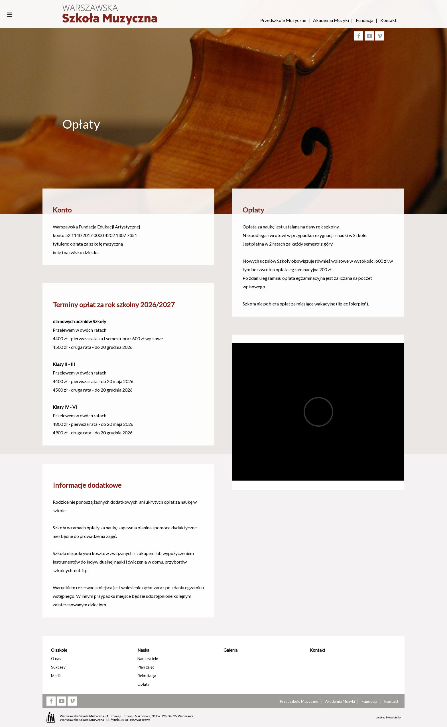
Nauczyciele (147, 658)
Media (56, 675)
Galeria (230, 650)
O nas (56, 658)
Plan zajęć (145, 667)
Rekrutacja (146, 675)
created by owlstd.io (388, 717)
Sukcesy (58, 667)
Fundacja (364, 20)
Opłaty (143, 684)
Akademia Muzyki (331, 20)
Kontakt (388, 20)
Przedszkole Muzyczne (283, 20)
